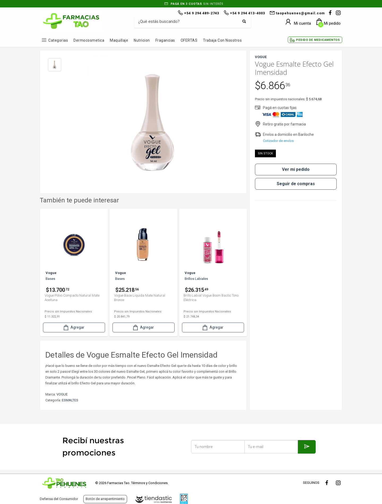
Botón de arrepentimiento (105, 499)
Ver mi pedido (296, 169)
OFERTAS (189, 40)
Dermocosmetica (88, 40)
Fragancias (165, 40)
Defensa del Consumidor (59, 499)
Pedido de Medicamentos (318, 40)
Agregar (73, 327)
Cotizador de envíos (278, 141)
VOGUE (62, 394)
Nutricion (142, 40)
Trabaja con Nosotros (222, 40)
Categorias (58, 40)
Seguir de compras (296, 183)
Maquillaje (119, 40)
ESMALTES (70, 400)
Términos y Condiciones (149, 483)
